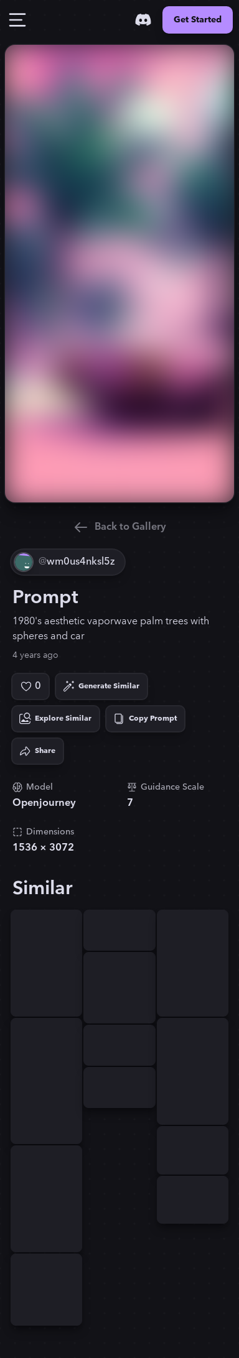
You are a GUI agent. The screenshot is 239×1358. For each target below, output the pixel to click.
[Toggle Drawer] (17, 20)
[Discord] (143, 20)
